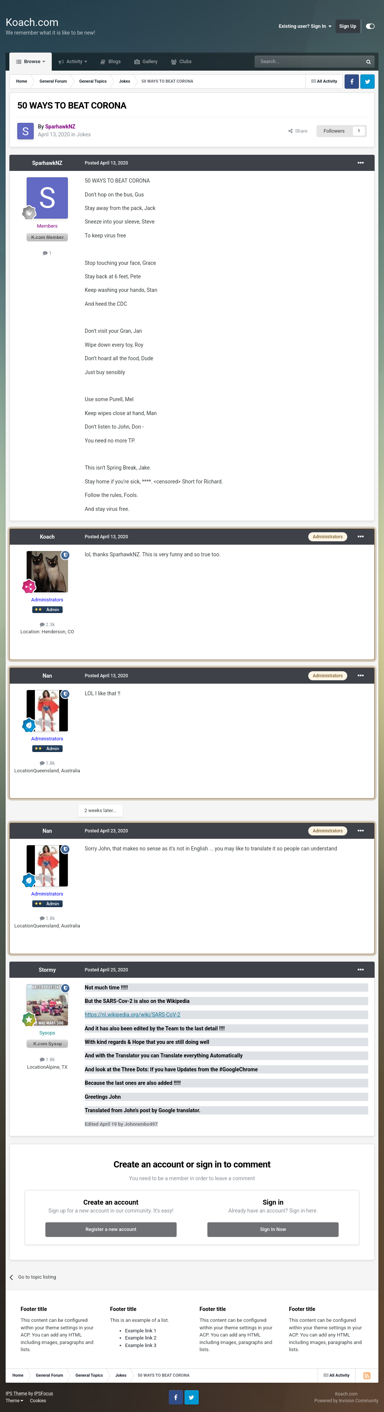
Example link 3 (141, 1345)
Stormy (47, 970)
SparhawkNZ (47, 163)
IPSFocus (43, 1393)
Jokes (84, 134)
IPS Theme (16, 1393)
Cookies (38, 1400)
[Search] (291, 62)
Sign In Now (273, 1229)
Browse (32, 61)
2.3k (47, 624)
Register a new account (111, 1229)
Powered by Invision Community (346, 1400)
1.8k (47, 763)
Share (298, 131)
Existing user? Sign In (305, 26)
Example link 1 (141, 1330)
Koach (47, 537)
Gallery (149, 61)
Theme (14, 1400)
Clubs (185, 61)
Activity (74, 61)
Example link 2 (141, 1338)
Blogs (114, 61)
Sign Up (347, 26)
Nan (47, 676)
